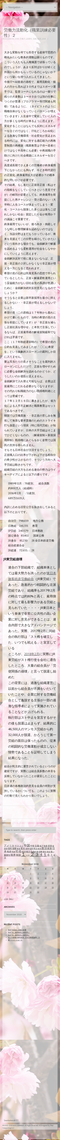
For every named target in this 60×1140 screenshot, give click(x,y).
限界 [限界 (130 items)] (13, 854)
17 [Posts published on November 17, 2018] (46, 883)
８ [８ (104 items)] (54, 855)
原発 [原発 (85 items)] (50, 846)
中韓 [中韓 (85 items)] (32, 846)
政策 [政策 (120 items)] (49, 848)
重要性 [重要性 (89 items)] (7, 855)
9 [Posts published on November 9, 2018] (38, 878)
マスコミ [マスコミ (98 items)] (19, 845)
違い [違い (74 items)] (52, 852)
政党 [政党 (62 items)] (39, 849)
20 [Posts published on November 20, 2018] (15, 887)
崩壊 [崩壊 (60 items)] (27, 849)
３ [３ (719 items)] (37, 854)
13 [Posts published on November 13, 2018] (15, 883)
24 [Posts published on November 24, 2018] (46, 887)
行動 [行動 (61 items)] (37, 852)
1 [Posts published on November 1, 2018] (30, 874)
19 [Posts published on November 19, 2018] (7, 887)
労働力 (22, 39)
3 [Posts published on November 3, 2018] (45, 874)
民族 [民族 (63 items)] (13, 852)
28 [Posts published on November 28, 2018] (23, 892)
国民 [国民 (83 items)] (10, 848)
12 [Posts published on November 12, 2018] (7, 883)
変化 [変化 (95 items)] (23, 848)
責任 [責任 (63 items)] (44, 852)
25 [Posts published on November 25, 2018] (53, 887)
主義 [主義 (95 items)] (37, 845)
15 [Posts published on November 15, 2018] (30, 883)
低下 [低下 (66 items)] (41, 846)
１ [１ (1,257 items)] (23, 854)
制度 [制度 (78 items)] (46, 846)
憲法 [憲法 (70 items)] (35, 848)
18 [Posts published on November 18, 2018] (53, 883)
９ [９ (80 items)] (5, 857)
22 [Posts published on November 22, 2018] (31, 887)
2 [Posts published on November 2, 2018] (38, 874)
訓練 (44, 39)
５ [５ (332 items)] (45, 855)
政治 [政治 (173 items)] (44, 848)
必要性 (29, 39)
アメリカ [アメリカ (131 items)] (9, 845)
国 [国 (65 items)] (53, 846)
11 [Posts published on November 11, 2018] (52, 878)
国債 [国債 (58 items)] (6, 849)
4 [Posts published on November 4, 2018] (52, 874)
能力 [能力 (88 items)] (28, 851)
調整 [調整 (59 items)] (40, 852)
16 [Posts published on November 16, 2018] (38, 883)
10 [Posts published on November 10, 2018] (46, 878)
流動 (35, 39)
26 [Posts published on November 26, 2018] (8, 892)
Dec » (11, 899)
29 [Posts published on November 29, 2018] (31, 892)
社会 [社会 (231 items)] (19, 851)
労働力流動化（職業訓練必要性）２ (30, 32)
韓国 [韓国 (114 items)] (18, 855)
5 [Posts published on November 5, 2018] (7, 878)
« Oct (6, 899)
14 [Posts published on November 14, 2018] (23, 883)
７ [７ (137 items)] (51, 854)
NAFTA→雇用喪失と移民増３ (18, 932)
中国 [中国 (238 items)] (27, 845)
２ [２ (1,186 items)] (32, 854)
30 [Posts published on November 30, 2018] (38, 892)
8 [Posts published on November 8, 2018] (30, 878)
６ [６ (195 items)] (48, 855)
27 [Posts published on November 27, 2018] (15, 892)
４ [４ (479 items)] (41, 854)
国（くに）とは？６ (15, 940)
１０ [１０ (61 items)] (28, 855)
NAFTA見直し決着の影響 (17, 930)
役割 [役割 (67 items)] (31, 848)
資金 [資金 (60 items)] (48, 852)
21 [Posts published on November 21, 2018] (23, 887)
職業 (39, 39)
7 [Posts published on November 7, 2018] (23, 878)
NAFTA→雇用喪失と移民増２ (18, 935)
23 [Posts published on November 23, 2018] (38, 887)
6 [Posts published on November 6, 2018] (15, 878)
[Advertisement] (31, 812)
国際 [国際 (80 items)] (14, 848)
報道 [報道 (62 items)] (18, 849)
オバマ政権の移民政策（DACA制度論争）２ (24, 937)
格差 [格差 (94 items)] (9, 851)
